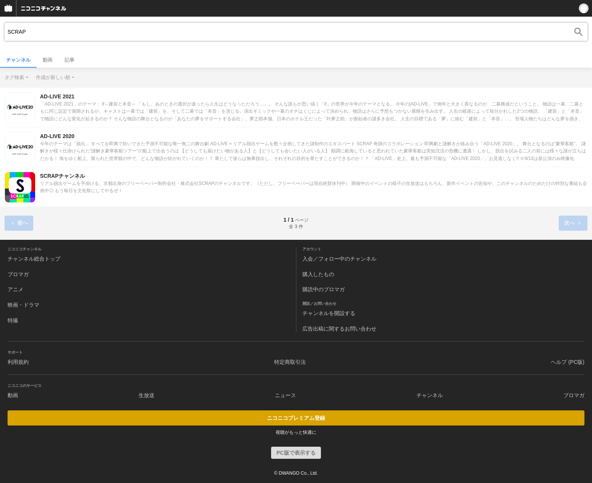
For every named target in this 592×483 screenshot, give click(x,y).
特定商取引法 (290, 362)
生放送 (146, 395)
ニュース (285, 395)
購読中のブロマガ (323, 289)
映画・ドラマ (23, 305)
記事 (69, 60)
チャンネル (18, 60)
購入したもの (318, 274)
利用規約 (18, 362)
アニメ (15, 289)
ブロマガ (18, 274)
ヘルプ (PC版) (567, 362)
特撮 (13, 320)
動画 (47, 60)
